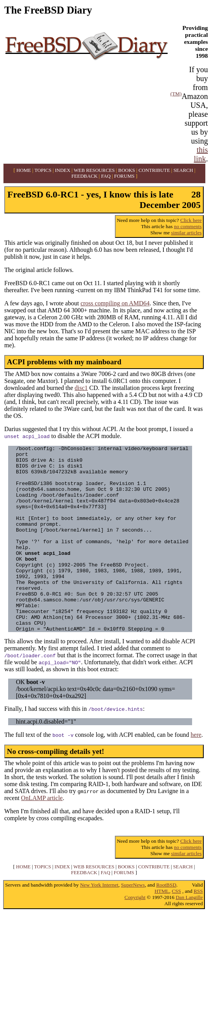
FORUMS (124, 176)
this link (201, 154)
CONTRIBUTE (154, 170)
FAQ (106, 176)
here (196, 772)
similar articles (186, 233)
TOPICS (43, 170)
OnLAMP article (41, 835)
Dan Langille (189, 934)
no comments (187, 226)
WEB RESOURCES (94, 170)
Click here (191, 220)
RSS (198, 928)
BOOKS (126, 170)
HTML (161, 928)
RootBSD (166, 922)
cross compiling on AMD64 (114, 303)
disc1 (81, 388)
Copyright (135, 934)
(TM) (176, 94)
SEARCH (183, 170)
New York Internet (99, 922)
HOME (23, 170)
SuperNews (133, 922)
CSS (176, 928)
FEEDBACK (84, 176)
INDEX (62, 170)
